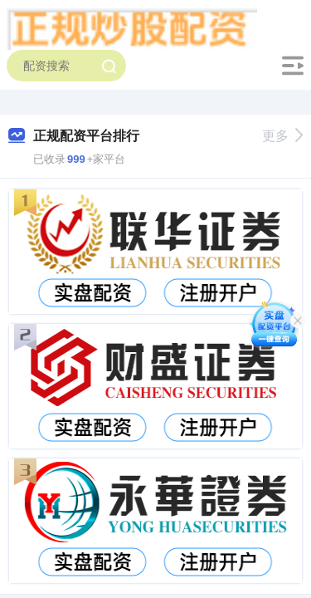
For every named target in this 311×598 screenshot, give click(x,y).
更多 (282, 136)
